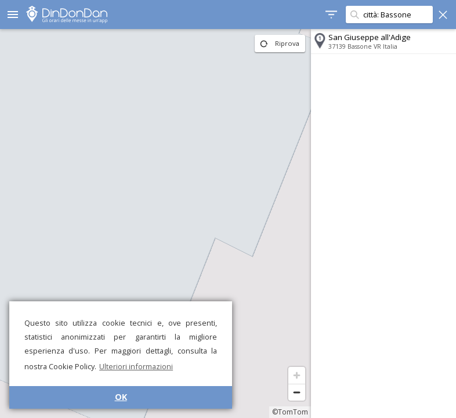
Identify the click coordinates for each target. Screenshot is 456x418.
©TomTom (290, 412)
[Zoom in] (296, 375)
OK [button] (121, 396)
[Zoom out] (296, 392)
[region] (155, 223)
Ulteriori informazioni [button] (136, 366)
